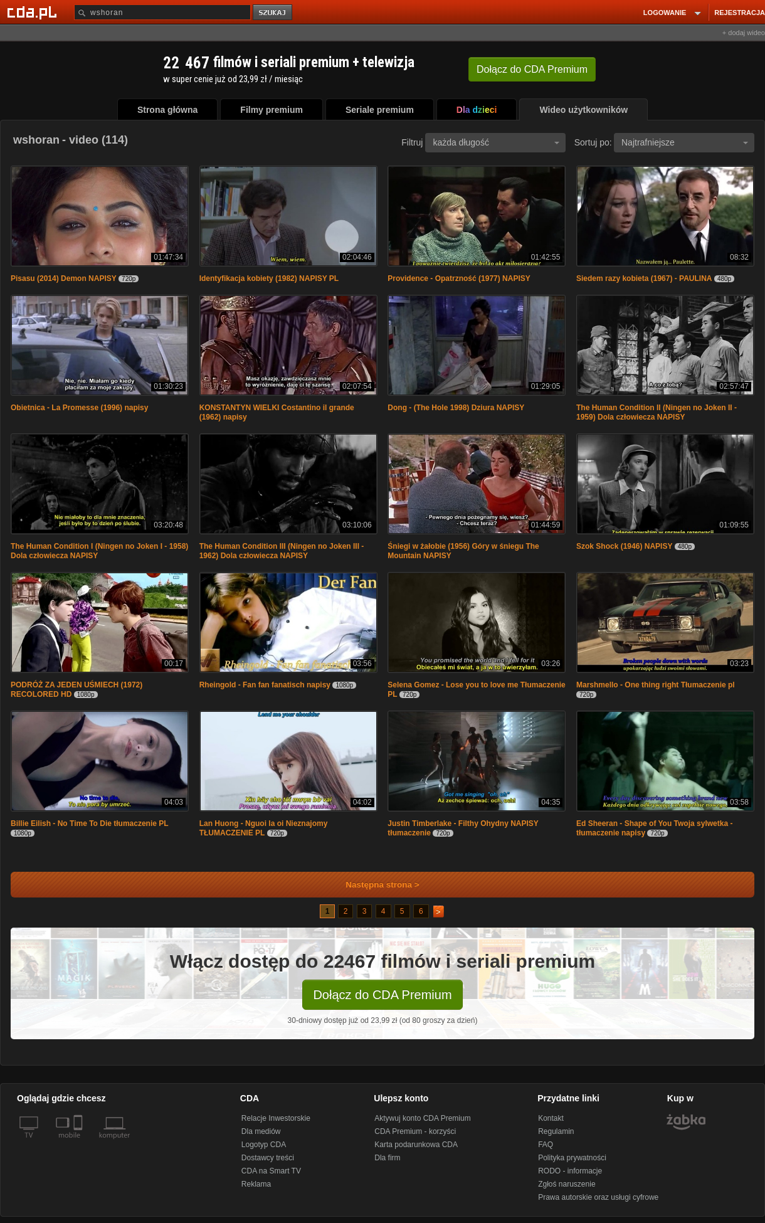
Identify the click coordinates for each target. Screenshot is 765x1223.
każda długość (496, 142)
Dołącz (532, 69)
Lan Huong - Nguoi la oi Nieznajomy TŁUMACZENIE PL (263, 828)
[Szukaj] (162, 12)
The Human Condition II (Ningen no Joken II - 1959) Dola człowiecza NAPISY (656, 412)
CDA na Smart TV (271, 1171)
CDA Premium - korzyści (415, 1131)
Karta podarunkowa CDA (416, 1144)
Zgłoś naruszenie (566, 1184)
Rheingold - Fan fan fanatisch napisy (264, 684)
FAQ (545, 1144)
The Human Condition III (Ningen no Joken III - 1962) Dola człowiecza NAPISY (281, 551)
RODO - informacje (570, 1171)
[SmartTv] (79, 1142)
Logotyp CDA (263, 1144)
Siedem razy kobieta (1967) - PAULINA (644, 278)
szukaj (273, 12)
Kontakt (551, 1118)
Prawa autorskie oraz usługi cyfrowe (598, 1197)
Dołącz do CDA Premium (382, 995)
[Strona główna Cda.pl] (34, 12)
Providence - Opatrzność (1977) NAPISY (459, 278)
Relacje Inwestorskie (275, 1118)
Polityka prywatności (572, 1157)
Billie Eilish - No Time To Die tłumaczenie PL (90, 823)
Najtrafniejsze (684, 142)
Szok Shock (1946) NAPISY (624, 546)
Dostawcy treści (267, 1157)
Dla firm (387, 1157)
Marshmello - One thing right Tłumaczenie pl (655, 684)
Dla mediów (261, 1131)
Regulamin (556, 1131)
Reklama (256, 1184)
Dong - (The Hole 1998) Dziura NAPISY (456, 407)
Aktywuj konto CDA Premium (422, 1118)
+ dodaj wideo (743, 32)
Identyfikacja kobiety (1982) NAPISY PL (269, 278)
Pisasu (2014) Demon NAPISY (64, 278)
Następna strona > (374, 884)
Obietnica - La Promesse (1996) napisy (79, 407)
